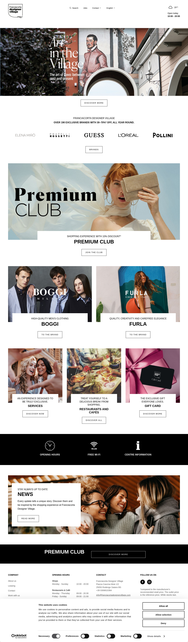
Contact (11, 590)
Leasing (11, 586)
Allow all (163, 606)
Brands (94, 149)
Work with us (14, 595)
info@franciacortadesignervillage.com (113, 595)
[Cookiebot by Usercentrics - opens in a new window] (19, 636)
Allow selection (163, 614)
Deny (163, 623)
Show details (154, 636)
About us (12, 581)
